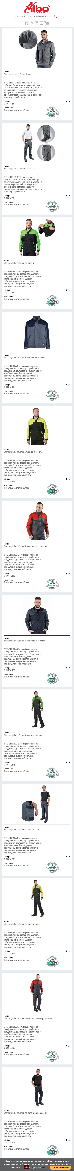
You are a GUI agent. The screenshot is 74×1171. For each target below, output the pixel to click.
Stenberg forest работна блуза (37, 73)
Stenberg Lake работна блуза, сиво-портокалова (37, 545)
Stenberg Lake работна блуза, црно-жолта (37, 450)
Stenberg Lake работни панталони (37, 261)
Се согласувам (61, 1167)
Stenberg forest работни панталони (37, 167)
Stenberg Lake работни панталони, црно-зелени (37, 1111)
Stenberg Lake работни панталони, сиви (37, 828)
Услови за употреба (32, 1167)
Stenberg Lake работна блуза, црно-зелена (37, 734)
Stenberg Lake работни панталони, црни (37, 922)
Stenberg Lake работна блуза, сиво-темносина (37, 356)
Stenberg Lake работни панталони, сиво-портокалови (37, 1017)
